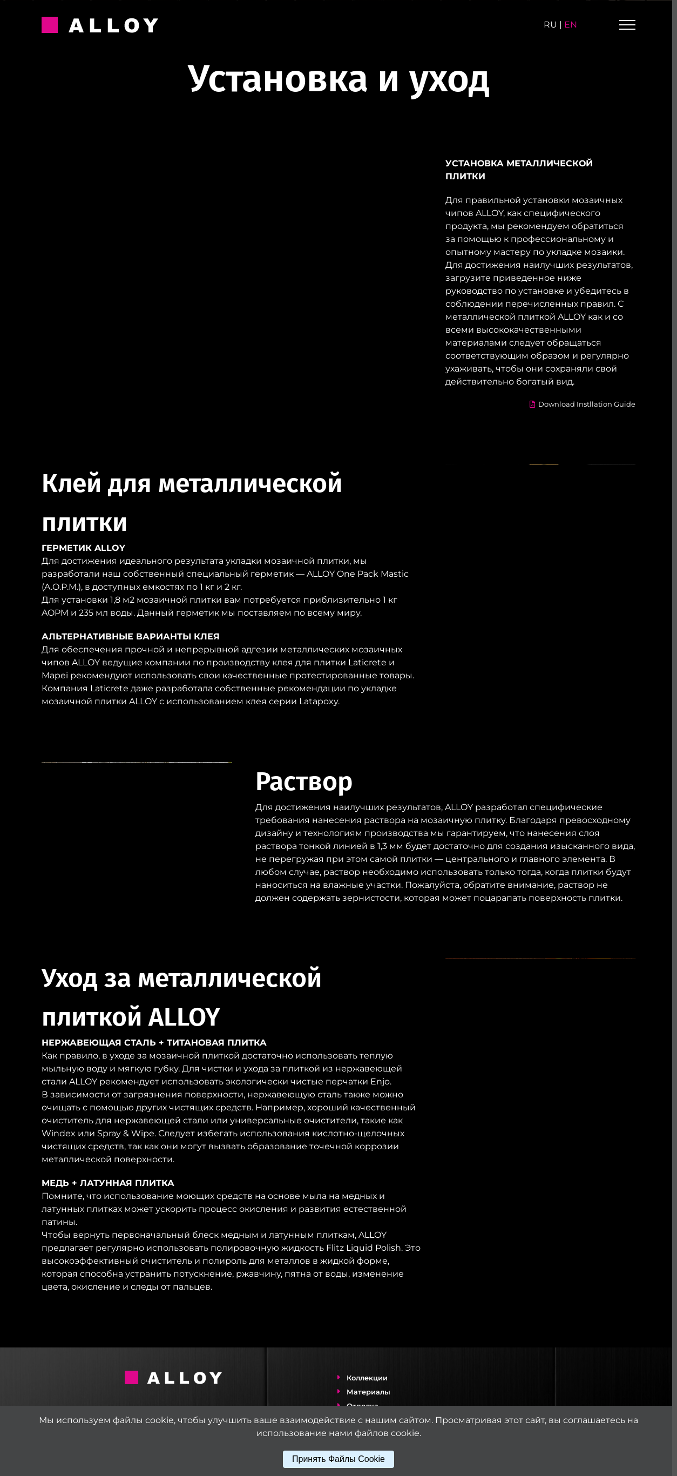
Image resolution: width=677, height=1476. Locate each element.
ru (550, 24)
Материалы (366, 1391)
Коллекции (364, 1377)
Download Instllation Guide (580, 404)
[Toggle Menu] (627, 25)
